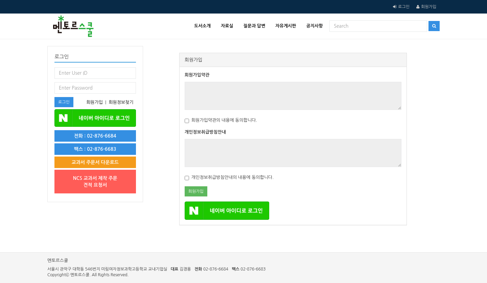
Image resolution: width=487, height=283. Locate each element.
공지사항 (314, 26)
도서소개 (202, 26)
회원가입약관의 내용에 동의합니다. (221, 120)
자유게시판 (285, 26)
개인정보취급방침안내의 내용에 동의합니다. (229, 177)
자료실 (227, 26)
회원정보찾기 (121, 102)
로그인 (404, 7)
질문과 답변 (254, 26)
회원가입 (428, 7)
